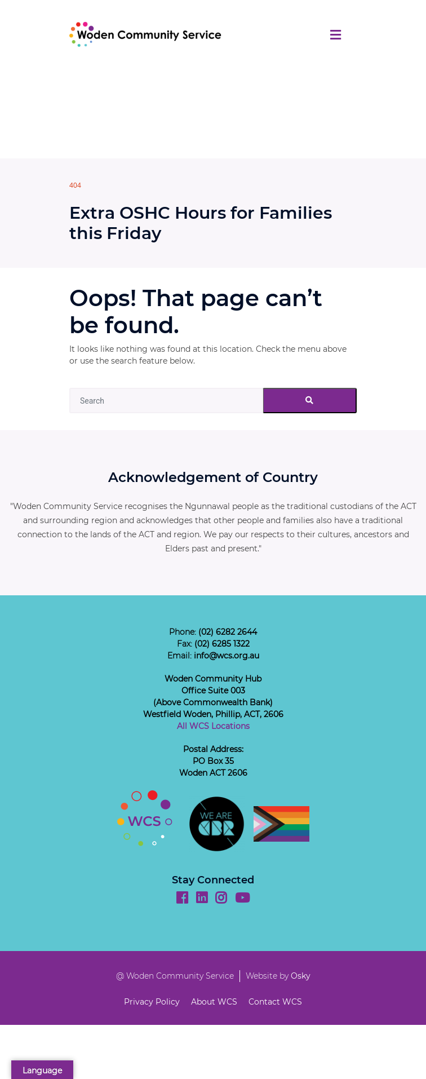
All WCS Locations (213, 726)
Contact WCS (275, 1002)
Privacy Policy (152, 1002)
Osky (300, 976)
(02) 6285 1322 (222, 644)
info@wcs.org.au (226, 656)
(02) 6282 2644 (227, 632)
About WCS (214, 1002)
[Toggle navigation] (335, 35)
